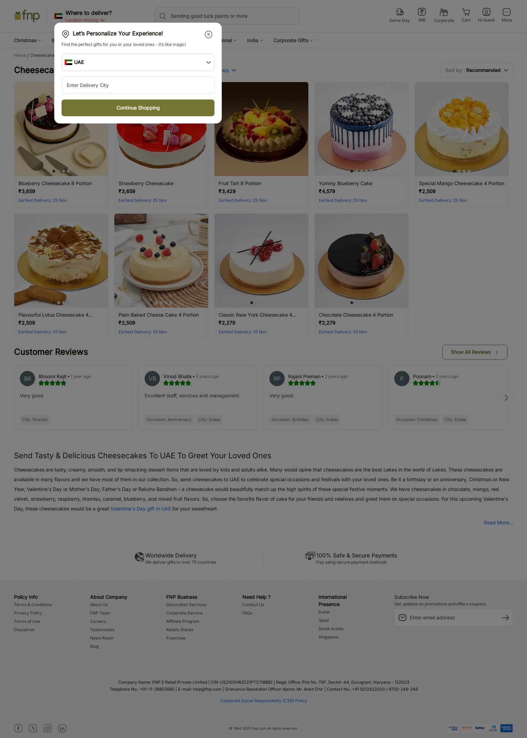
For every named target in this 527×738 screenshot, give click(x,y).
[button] (209, 34)
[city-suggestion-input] (138, 85)
